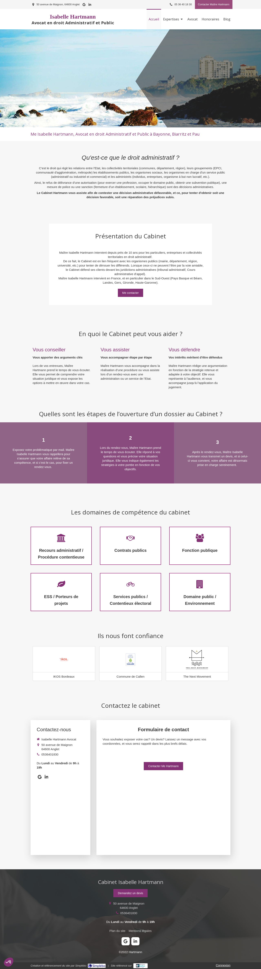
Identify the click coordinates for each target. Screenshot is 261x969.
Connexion (223, 965)
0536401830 (49, 754)
